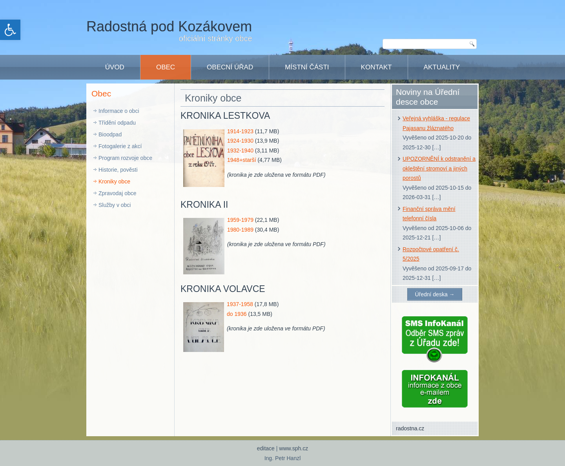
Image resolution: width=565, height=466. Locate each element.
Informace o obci (118, 111)
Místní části (307, 67)
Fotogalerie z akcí (120, 146)
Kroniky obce (114, 181)
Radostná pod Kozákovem (169, 26)
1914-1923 (240, 131)
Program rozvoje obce (125, 158)
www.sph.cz (293, 448)
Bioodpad (110, 134)
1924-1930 (240, 141)
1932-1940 (240, 150)
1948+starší (241, 160)
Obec (165, 67)
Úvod (114, 67)
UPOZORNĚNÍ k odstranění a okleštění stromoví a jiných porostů (439, 168)
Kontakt (376, 67)
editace (266, 448)
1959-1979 (240, 220)
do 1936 (237, 314)
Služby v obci (114, 205)
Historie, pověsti (118, 170)
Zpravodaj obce (117, 193)
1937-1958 (240, 304)
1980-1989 (240, 230)
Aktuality (442, 67)
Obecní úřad (230, 67)
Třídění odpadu (117, 123)
